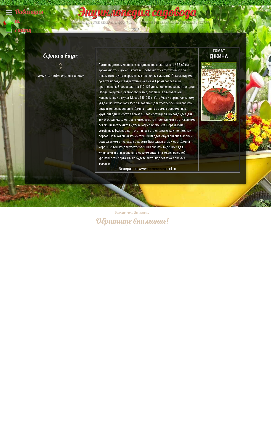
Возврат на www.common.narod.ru (147, 168)
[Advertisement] (128, 294)
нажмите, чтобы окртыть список (60, 64)
